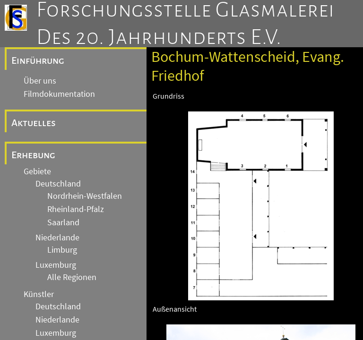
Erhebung (33, 155)
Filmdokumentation (59, 94)
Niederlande (57, 237)
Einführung (37, 60)
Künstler (39, 294)
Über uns (40, 81)
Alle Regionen (71, 277)
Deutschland (58, 183)
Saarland (63, 222)
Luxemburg (55, 265)
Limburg (62, 250)
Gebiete (37, 171)
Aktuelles (33, 123)
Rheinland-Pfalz (75, 209)
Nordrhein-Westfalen (84, 196)
